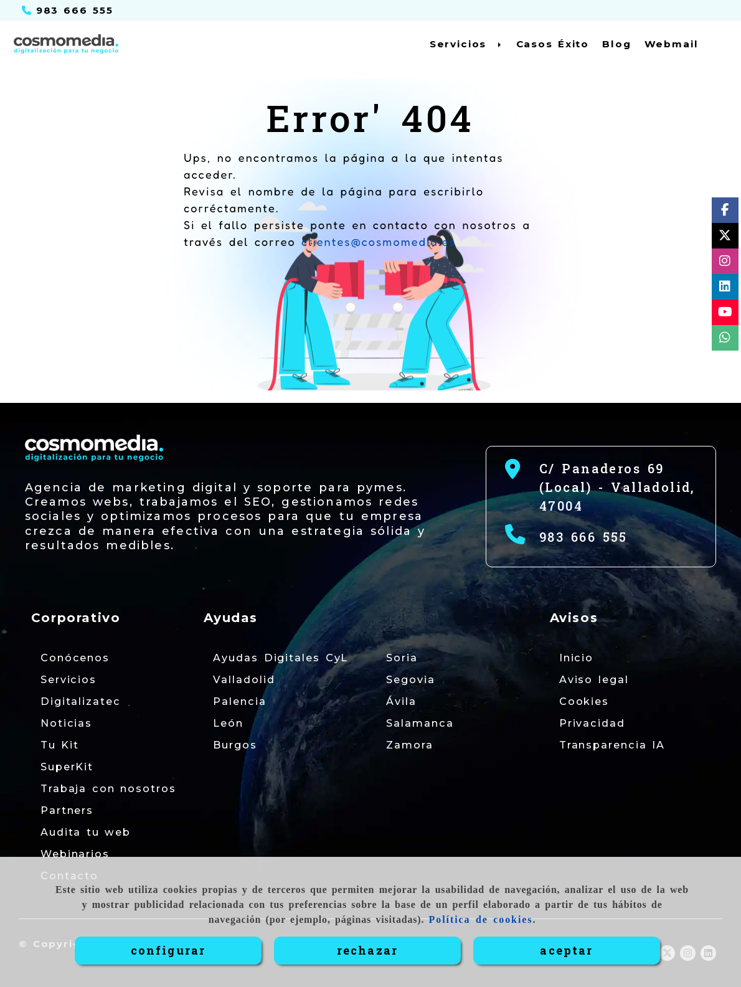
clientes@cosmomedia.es (378, 241)
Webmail (671, 44)
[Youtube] (725, 314)
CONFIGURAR (168, 950)
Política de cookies (481, 919)
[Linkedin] (724, 289)
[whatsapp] (724, 340)
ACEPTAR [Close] (566, 950)
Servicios (466, 44)
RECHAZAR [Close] (367, 950)
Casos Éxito (553, 44)
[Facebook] (725, 212)
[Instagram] (724, 263)
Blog (616, 44)
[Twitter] (725, 238)
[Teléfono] (67, 10)
